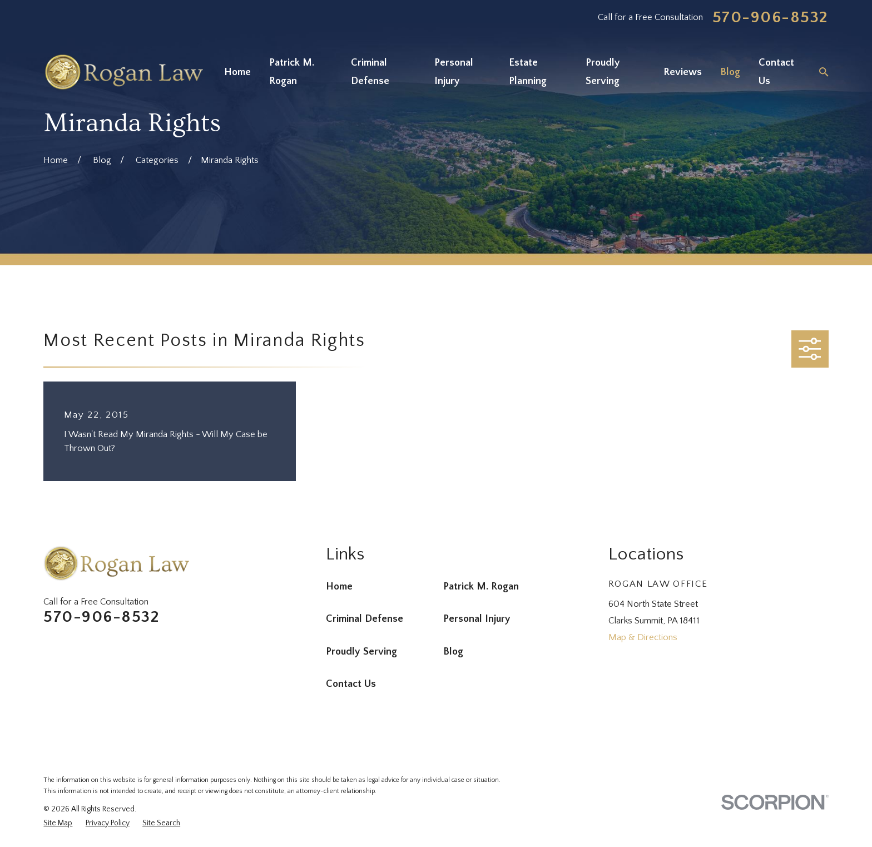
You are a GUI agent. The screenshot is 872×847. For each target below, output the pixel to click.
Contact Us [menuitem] (776, 72)
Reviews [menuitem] (682, 72)
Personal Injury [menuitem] (453, 72)
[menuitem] (57, 823)
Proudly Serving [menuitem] (603, 72)
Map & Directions (642, 637)
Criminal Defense (364, 619)
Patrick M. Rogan (481, 586)
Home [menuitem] (237, 72)
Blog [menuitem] (730, 72)
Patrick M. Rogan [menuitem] (291, 72)
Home (339, 586)
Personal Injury (477, 619)
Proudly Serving (361, 651)
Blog (453, 651)
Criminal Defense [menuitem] (370, 72)
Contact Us (351, 684)
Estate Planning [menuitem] (528, 72)
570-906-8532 (770, 17)
